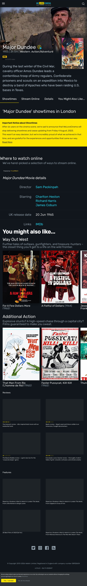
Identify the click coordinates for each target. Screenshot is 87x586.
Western (25, 51)
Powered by (10, 171)
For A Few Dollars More (16, 305)
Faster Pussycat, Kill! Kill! (56, 382)
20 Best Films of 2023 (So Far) (12, 532)
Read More (25, 576)
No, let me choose (24, 581)
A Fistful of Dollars (53, 305)
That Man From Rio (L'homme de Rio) (14, 384)
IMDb (39, 224)
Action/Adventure (42, 51)
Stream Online (34, 99)
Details (55, 99)
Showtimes (11, 99)
